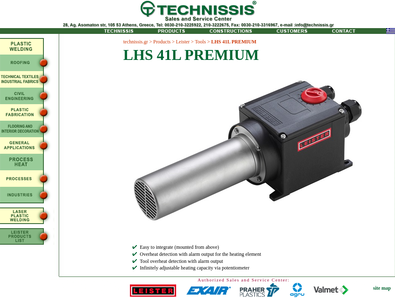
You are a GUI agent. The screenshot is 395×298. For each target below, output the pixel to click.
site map (382, 288)
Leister (182, 42)
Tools (200, 42)
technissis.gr (135, 42)
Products (161, 42)
